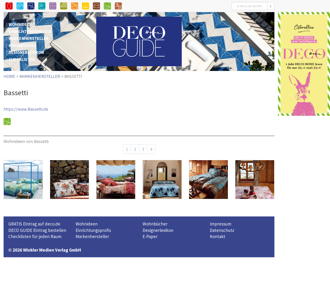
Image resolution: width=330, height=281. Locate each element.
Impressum (220, 224)
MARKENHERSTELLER (29, 38)
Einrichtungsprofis (93, 230)
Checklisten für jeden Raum (35, 236)
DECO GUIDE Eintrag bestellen (37, 230)
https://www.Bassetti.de (26, 109)
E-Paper (150, 236)
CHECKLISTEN (22, 59)
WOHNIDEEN (20, 24)
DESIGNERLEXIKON (26, 52)
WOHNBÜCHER (23, 45)
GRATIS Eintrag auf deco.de (34, 224)
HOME (9, 76)
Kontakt (217, 236)
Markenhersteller (92, 236)
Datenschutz (222, 230)
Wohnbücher (155, 224)
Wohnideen (87, 224)
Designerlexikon (158, 230)
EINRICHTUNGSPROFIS (30, 31)
